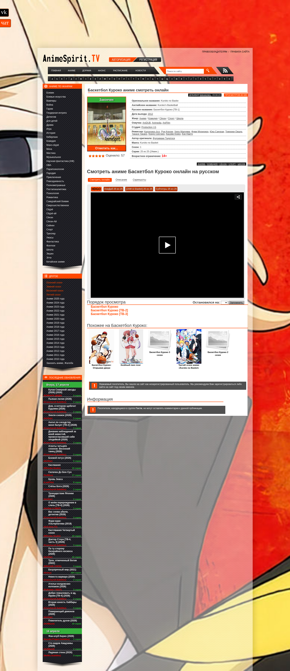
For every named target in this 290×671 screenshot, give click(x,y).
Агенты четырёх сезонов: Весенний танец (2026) (59, 449)
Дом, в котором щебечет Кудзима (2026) (62, 407)
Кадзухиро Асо (152, 131)
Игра (49, 129)
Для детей (52, 121)
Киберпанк (52, 137)
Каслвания (54, 465)
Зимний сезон (54, 286)
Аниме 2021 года (56, 314)
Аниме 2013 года (56, 347)
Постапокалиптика (56, 189)
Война (50, 104)
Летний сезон (54, 294)
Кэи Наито (187, 134)
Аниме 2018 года (56, 327)
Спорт (50, 229)
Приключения (54, 177)
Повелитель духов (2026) (62, 620)
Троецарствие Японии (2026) (61, 494)
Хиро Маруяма (182, 131)
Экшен (50, 253)
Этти (49, 257)
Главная (56, 70)
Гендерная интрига (57, 113)
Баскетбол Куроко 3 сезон (159, 352)
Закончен (106, 99)
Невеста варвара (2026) (61, 576)
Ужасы (50, 237)
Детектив (51, 117)
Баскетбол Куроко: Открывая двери (101, 365)
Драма (50, 125)
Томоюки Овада (233, 131)
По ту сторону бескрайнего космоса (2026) (60, 551)
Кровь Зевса (55, 479)
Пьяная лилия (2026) (60, 399)
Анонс (102, 70)
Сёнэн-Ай (52, 221)
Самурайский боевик (58, 201)
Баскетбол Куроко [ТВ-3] (109, 314)
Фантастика (53, 241)
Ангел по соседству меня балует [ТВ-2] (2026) (62, 423)
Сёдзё (50, 209)
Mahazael (205, 95)
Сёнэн (50, 217)
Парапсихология (55, 169)
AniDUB (147, 122)
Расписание (120, 70)
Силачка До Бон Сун (60, 472)
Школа (50, 249)
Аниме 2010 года (56, 359)
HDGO (96, 189)
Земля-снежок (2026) (60, 415)
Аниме (71, 70)
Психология (53, 193)
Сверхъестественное (58, 205)
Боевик (50, 92)
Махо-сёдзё (53, 145)
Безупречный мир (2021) (62, 569)
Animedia (156, 122)
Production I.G (148, 127)
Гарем (50, 108)
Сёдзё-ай (51, 213)
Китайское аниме (56, 261)
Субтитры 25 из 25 (166, 189)
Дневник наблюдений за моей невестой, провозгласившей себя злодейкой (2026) (62, 435)
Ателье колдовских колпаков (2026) (59, 585)
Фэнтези (51, 245)
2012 (150, 114)
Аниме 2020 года (56, 318)
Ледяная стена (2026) (60, 652)
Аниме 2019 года (56, 323)
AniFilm (166, 122)
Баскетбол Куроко (104, 306)
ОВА (49, 165)
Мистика (51, 153)
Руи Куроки (167, 131)
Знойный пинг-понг (130, 364)
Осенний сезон (54, 282)
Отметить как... (106, 148)
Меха (49, 149)
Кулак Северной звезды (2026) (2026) (62, 391)
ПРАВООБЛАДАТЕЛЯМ (214, 51)
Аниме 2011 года (56, 355)
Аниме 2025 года (56, 298)
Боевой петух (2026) (59, 458)
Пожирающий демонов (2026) (61, 612)
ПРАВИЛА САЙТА (240, 51)
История (51, 133)
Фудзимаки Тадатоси (164, 138)
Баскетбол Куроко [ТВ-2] (109, 310)
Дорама (86, 70)
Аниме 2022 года (56, 310)
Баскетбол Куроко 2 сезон (218, 352)
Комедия (51, 141)
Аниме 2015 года (56, 339)
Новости (141, 70)
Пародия (51, 173)
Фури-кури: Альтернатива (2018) (60, 522)
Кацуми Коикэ (173, 134)
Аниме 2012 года (56, 351)
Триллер (51, 233)
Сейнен (51, 225)
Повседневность (55, 181)
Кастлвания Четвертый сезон (61, 531)
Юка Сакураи (217, 131)
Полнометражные (56, 185)
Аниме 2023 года (56, 306)
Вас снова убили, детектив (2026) (58, 513)
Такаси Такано (139, 134)
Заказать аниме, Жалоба (60, 363)
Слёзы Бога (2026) (58, 486)
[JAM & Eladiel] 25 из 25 (139, 189)
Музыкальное (54, 157)
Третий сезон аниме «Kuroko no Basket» (188, 365)
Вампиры (51, 100)
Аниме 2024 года (56, 302)
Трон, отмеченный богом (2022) (62, 561)
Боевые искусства (56, 96)
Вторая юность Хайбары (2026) (62, 603)
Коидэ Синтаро (157, 134)
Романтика (52, 197)
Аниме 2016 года (56, 335)
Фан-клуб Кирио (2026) (61, 636)
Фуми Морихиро (200, 131)
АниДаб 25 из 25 (113, 189)
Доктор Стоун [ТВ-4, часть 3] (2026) (59, 540)
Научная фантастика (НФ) (60, 161)
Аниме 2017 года (56, 331)
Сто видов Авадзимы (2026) (60, 644)
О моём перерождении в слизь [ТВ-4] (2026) (62, 504)
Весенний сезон (55, 290)
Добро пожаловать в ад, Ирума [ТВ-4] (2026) (62, 594)
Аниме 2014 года (56, 343)
